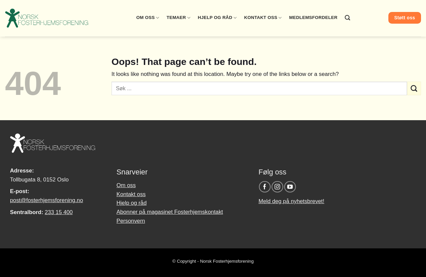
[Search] (347, 17)
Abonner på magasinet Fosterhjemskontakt (169, 212)
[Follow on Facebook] (265, 187)
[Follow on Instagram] (277, 187)
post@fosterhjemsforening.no (46, 200)
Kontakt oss (263, 18)
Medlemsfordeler (313, 17)
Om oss (147, 18)
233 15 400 (59, 212)
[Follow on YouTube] (290, 187)
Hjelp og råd (217, 18)
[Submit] (414, 88)
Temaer (178, 18)
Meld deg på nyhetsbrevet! (291, 201)
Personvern (130, 221)
